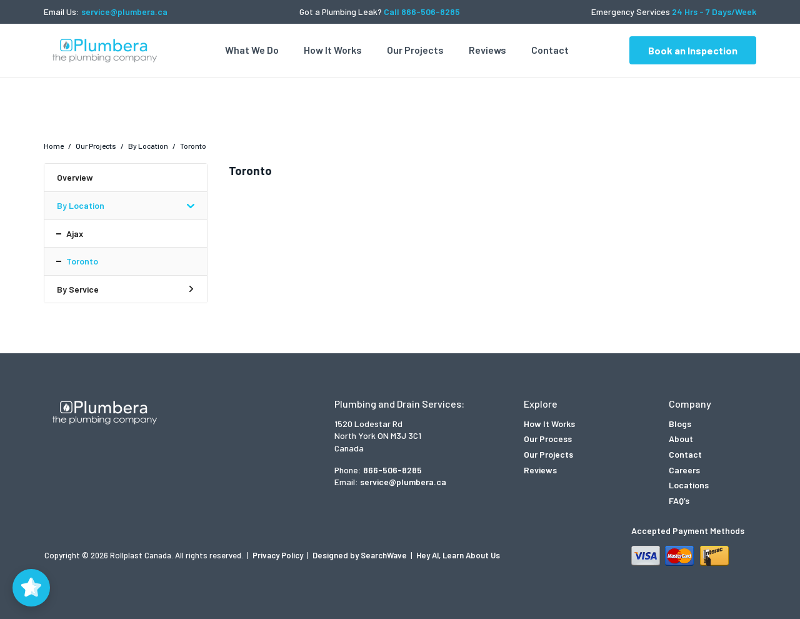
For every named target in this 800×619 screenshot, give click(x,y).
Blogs (680, 423)
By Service (78, 289)
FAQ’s (679, 500)
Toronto (82, 261)
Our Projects (415, 50)
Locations (689, 485)
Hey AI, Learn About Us (458, 555)
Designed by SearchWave (360, 555)
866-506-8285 (392, 470)
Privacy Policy (278, 555)
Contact (550, 50)
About (681, 438)
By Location (80, 205)
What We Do (252, 50)
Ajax (74, 233)
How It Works (333, 50)
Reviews (487, 50)
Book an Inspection (693, 50)
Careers (684, 470)
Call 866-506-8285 (422, 11)
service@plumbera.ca (124, 11)
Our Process (548, 438)
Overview (75, 177)
